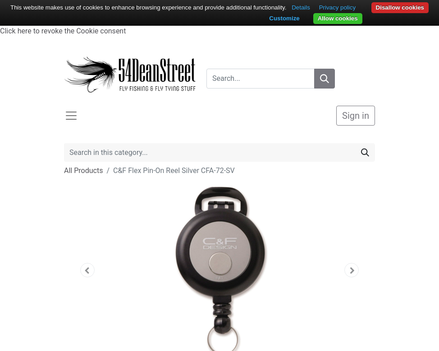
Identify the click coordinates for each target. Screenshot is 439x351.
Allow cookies (338, 18)
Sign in (355, 115)
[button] (87, 270)
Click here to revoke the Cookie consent (63, 31)
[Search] (324, 79)
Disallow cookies (400, 7)
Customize (284, 18)
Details (301, 7)
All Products (83, 170)
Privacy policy (337, 7)
